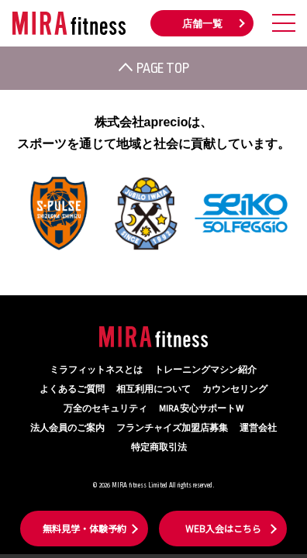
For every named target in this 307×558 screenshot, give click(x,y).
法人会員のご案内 (67, 428)
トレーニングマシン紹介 (205, 370)
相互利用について (153, 389)
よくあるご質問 (72, 389)
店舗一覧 (202, 24)
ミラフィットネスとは (96, 370)
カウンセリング (234, 389)
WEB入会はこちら (223, 528)
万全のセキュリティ (105, 409)
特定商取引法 (159, 448)
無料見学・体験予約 (84, 528)
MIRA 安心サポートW (201, 409)
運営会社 (258, 428)
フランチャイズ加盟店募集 (172, 428)
